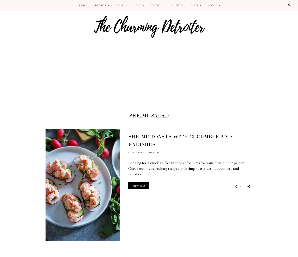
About (212, 5)
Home (83, 5)
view (138, 186)
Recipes (100, 5)
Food (131, 152)
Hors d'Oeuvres (149, 152)
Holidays (176, 5)
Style (120, 5)
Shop (194, 5)
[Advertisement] (149, 81)
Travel (156, 5)
